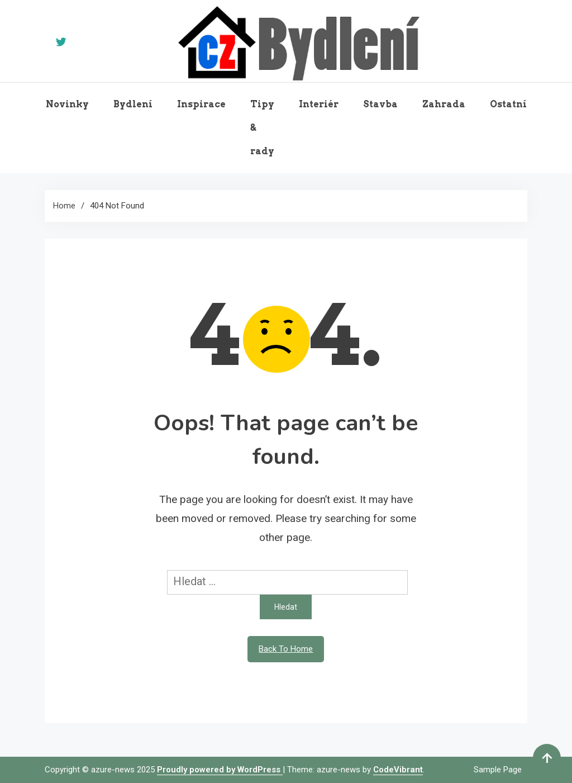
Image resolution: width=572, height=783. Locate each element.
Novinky (67, 104)
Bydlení (132, 104)
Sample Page (498, 770)
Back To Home (286, 649)
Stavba (380, 104)
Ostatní (508, 104)
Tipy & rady (262, 127)
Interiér (319, 104)
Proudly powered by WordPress (220, 770)
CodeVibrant (398, 770)
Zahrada (443, 104)
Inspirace (201, 104)
